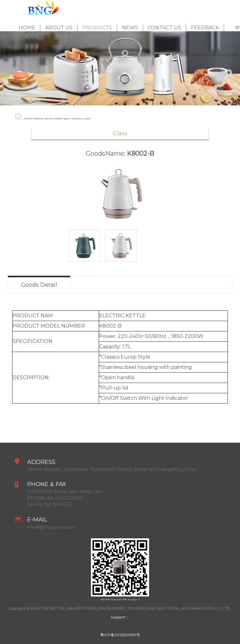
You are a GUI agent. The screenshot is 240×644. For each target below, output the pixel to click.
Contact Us (164, 28)
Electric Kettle (53, 118)
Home (27, 28)
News (130, 28)
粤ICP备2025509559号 (120, 634)
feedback (205, 28)
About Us (58, 28)
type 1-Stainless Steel (77, 118)
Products (97, 28)
